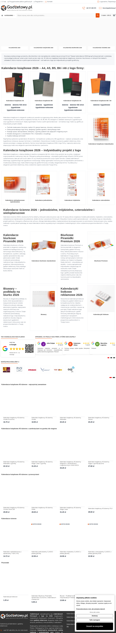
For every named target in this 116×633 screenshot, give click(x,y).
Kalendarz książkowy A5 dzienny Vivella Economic (13, 418)
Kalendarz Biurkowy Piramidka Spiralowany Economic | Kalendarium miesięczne (44, 597)
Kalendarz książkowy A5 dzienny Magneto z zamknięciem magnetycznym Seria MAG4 (70, 463)
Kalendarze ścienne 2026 (101, 47)
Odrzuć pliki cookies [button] (95, 612)
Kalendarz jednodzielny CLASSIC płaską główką (42, 552)
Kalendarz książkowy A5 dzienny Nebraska (70, 418)
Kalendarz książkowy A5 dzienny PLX (100, 508)
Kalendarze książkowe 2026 (43, 47)
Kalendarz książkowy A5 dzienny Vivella (42, 418)
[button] (108, 357)
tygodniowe (15, 107)
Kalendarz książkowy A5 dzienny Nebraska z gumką (13, 462)
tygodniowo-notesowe (15, 110)
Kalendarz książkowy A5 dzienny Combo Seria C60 (13, 508)
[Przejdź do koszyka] (108, 15)
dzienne (8, 105)
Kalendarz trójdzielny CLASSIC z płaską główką (70, 552)
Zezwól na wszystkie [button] (94, 626)
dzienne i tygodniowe (101, 105)
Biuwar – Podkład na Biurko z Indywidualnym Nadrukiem (69, 596)
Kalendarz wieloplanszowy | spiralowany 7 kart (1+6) (12, 552)
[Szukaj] (98, 15)
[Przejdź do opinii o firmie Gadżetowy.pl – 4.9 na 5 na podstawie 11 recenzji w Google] (18, 348)
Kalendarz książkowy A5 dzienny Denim (98, 418)
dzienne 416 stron (20, 105)
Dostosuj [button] (95, 616)
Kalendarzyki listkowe (10, 597)
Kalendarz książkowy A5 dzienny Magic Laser (70, 508)
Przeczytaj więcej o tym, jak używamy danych (90, 609)
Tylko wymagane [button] (94, 620)
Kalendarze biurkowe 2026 (72, 47)
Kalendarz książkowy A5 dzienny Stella (42, 508)
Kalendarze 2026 (14, 47)
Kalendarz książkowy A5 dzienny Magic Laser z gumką (42, 462)
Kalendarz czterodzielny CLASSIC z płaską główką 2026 (99, 552)
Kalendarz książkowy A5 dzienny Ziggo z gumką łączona (98, 462)
